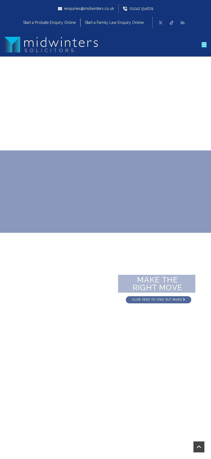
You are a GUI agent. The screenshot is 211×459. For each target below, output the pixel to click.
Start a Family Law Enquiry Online (114, 22)
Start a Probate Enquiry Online (49, 22)
